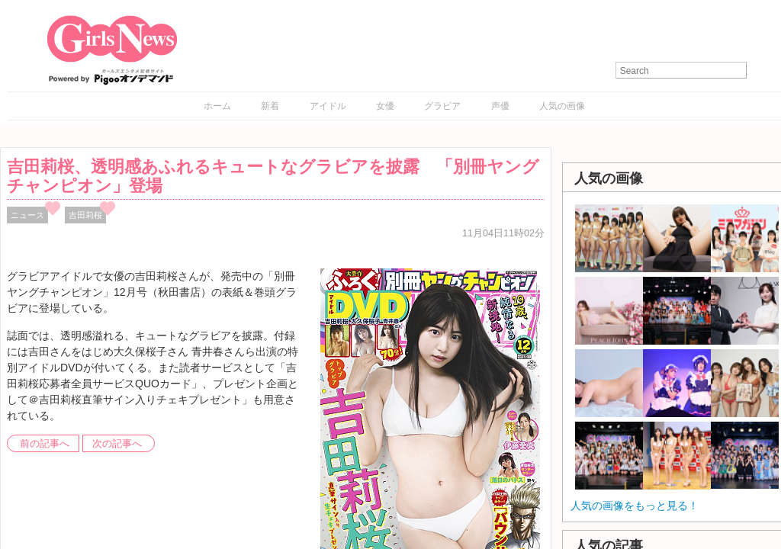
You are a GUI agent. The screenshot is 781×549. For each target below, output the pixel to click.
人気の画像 (562, 106)
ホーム (217, 106)
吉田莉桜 (85, 215)
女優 (385, 106)
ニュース (27, 215)
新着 (270, 106)
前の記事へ (44, 443)
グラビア (442, 106)
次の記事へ (117, 443)
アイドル (328, 106)
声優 (500, 106)
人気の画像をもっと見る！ (634, 505)
